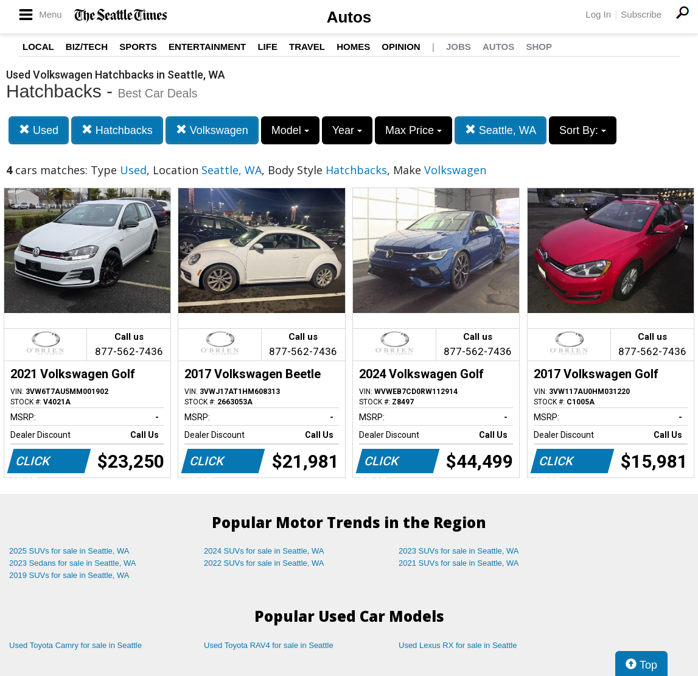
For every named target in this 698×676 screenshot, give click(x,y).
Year (347, 130)
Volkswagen (212, 130)
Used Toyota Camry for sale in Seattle (75, 645)
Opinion (401, 46)
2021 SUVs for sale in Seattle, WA (459, 563)
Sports (138, 46)
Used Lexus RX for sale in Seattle (458, 645)
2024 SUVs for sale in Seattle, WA (264, 550)
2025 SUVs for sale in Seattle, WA (69, 550)
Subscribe (641, 14)
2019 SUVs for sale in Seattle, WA (69, 575)
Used (38, 130)
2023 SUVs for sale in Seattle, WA (459, 550)
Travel (307, 46)
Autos (349, 17)
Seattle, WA (500, 130)
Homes (353, 46)
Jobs (458, 46)
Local (38, 46)
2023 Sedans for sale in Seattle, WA (72, 563)
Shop (539, 46)
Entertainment (207, 46)
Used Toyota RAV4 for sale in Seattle (268, 645)
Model (290, 130)
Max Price (413, 130)
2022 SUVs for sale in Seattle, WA (264, 563)
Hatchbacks (117, 130)
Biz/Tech (87, 46)
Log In (598, 14)
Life (267, 46)
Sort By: (582, 130)
